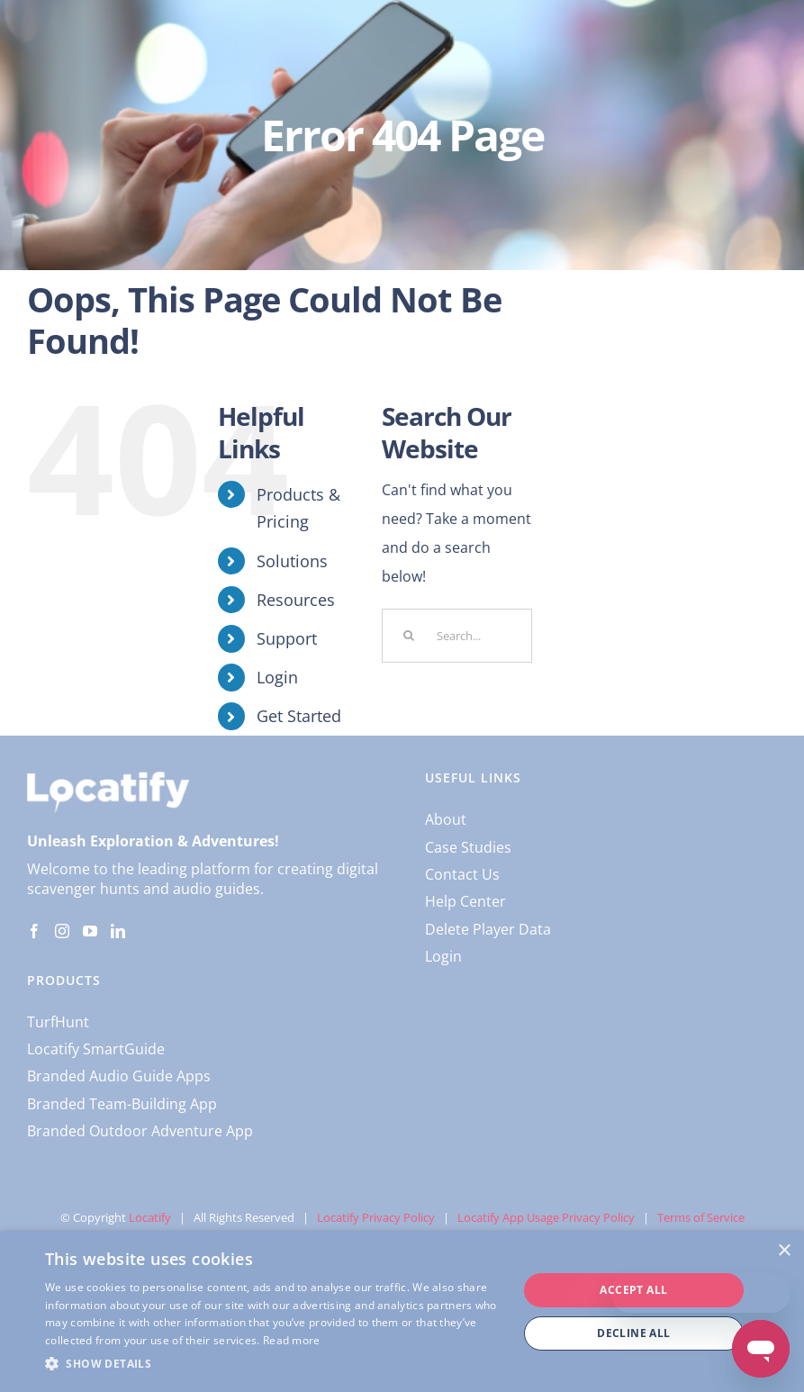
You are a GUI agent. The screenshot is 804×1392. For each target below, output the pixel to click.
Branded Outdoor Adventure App (140, 1131)
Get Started (299, 716)
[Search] (409, 636)
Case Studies (468, 847)
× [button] (783, 1251)
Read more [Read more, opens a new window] (292, 1340)
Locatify (150, 1217)
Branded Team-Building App (122, 1104)
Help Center (465, 901)
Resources (296, 599)
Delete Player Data (488, 929)
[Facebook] (34, 931)
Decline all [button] (633, 1333)
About (445, 819)
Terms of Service (701, 1217)
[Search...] (457, 636)
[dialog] (402, 1312)
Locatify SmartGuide (96, 1049)
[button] (274, 1364)
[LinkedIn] (118, 931)
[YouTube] (90, 931)
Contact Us (462, 874)
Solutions (292, 561)
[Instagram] (62, 931)
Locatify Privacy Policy (376, 1217)
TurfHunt (58, 1022)
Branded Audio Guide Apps (119, 1076)
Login (277, 677)
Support (287, 638)
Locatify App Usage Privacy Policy (546, 1217)
